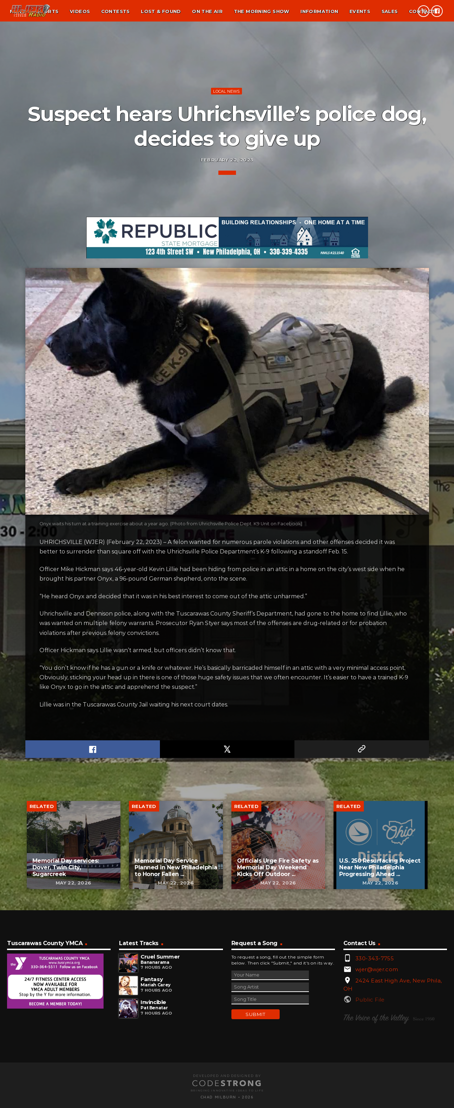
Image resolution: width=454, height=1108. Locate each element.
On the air (207, 11)
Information (319, 11)
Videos (80, 11)
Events (359, 11)
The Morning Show (262, 11)
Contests (115, 11)
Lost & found (161, 11)
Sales (389, 11)
